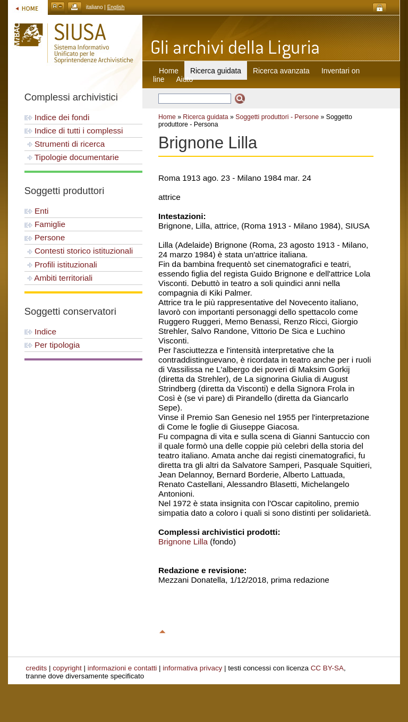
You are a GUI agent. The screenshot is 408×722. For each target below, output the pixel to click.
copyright (67, 668)
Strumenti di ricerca (64, 143)
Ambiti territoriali (58, 277)
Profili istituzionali (60, 264)
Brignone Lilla (183, 541)
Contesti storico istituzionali (78, 250)
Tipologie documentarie (71, 157)
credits (36, 668)
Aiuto (184, 79)
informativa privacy (192, 668)
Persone (44, 237)
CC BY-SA (327, 668)
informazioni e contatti (122, 668)
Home (168, 70)
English (116, 7)
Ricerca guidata (205, 117)
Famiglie (44, 224)
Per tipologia (52, 344)
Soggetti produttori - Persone (277, 117)
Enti (36, 210)
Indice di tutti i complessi (73, 130)
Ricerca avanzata (281, 70)
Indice (40, 331)
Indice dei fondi (57, 117)
